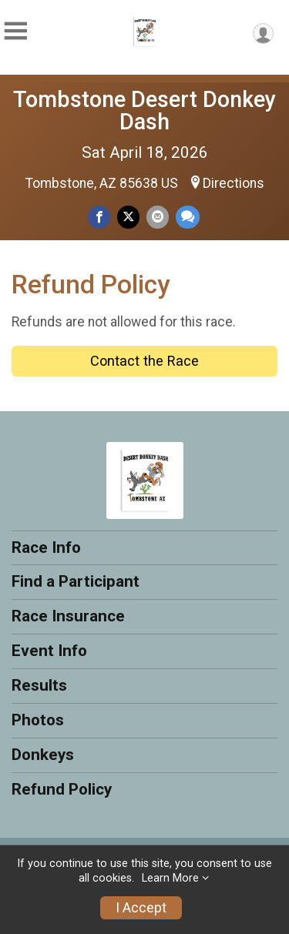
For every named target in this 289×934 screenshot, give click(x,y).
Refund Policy (62, 789)
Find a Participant (75, 581)
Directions (233, 183)
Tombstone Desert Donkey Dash (144, 110)
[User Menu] (263, 33)
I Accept (141, 908)
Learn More (170, 878)
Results (39, 685)
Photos (38, 720)
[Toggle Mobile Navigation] (15, 31)
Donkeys (43, 754)
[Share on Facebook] (99, 217)
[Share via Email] (157, 217)
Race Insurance (68, 616)
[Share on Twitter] (128, 217)
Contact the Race (144, 361)
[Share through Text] (188, 217)
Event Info (49, 650)
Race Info (46, 547)
